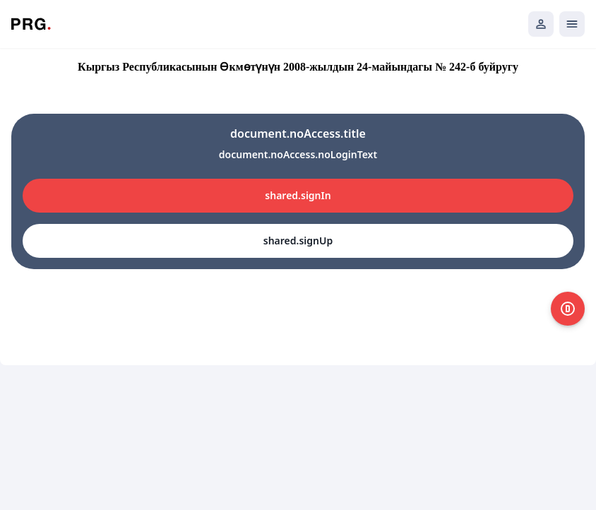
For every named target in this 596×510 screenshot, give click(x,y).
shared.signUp (298, 240)
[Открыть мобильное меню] (572, 24)
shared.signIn (297, 195)
